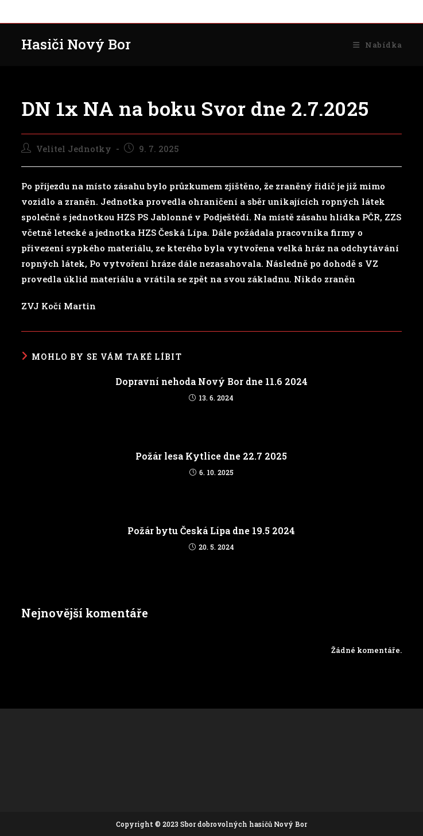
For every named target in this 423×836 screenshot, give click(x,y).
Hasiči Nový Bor (76, 44)
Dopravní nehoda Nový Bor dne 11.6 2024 (211, 381)
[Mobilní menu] (377, 45)
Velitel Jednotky (73, 148)
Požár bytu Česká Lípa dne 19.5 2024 (211, 530)
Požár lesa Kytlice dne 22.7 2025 (211, 456)
